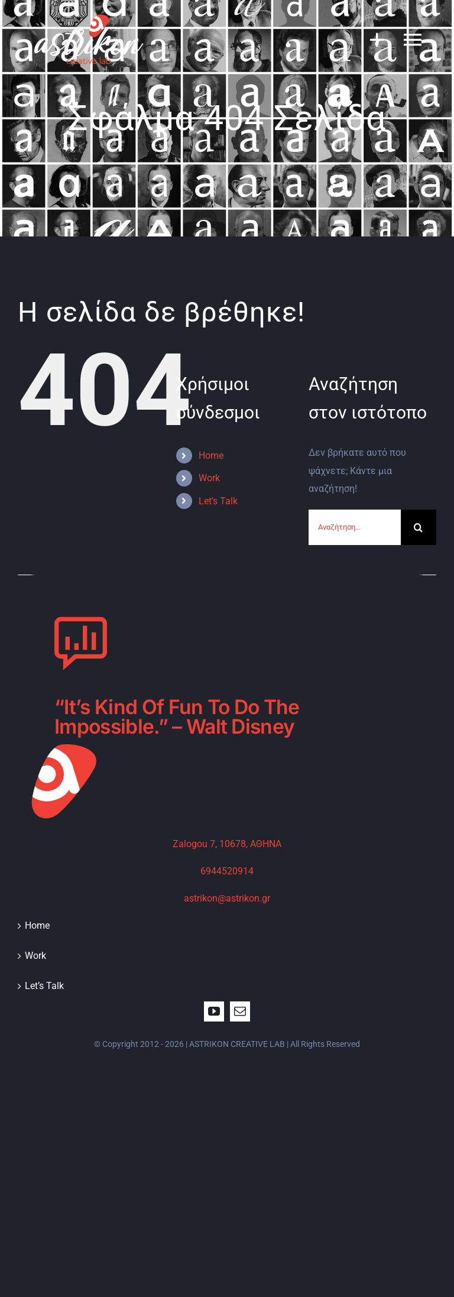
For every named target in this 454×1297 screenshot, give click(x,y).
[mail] (240, 1011)
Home (211, 455)
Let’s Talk (218, 501)
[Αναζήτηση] (418, 527)
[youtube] (214, 1011)
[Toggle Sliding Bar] (371, 39)
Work (209, 478)
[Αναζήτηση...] (355, 527)
